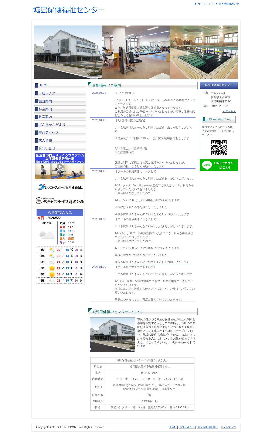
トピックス (46, 93)
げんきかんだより (52, 124)
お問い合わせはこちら (219, 119)
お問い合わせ (187, 427)
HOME (43, 85)
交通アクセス (48, 132)
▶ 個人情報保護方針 (227, 3)
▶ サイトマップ (204, 3)
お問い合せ (46, 148)
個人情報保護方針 (207, 427)
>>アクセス (229, 111)
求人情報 (45, 140)
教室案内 (45, 117)
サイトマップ (228, 427)
